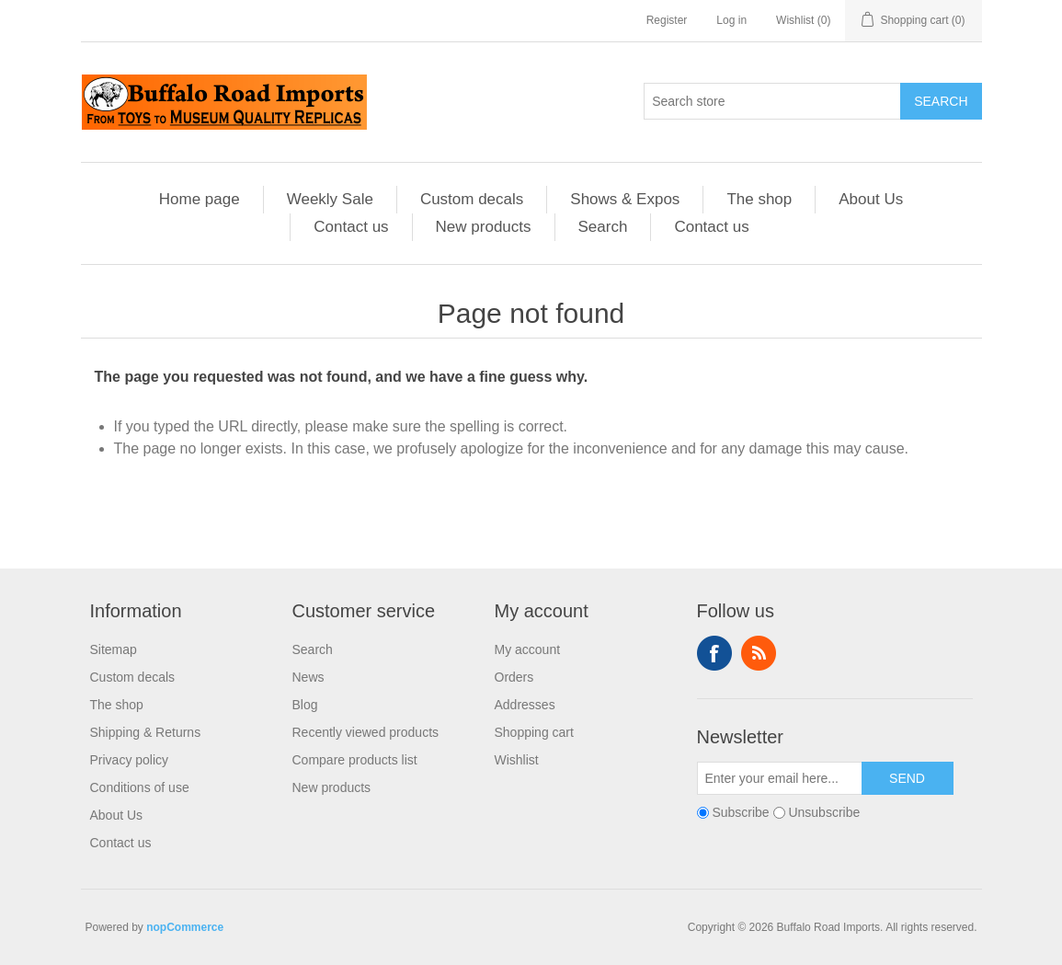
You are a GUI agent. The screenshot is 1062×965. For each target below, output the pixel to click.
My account (528, 649)
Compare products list (354, 759)
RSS (758, 653)
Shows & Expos (624, 199)
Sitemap (113, 649)
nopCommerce (184, 927)
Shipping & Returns (145, 732)
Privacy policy (129, 759)
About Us (871, 199)
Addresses (525, 704)
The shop (759, 199)
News (308, 677)
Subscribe (740, 812)
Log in (731, 20)
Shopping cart (534, 732)
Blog (305, 704)
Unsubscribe (824, 812)
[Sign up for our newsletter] (779, 778)
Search (940, 101)
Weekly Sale (330, 199)
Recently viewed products (366, 732)
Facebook (714, 653)
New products (483, 227)
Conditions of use (139, 787)
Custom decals (471, 199)
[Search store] (772, 101)
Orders (514, 677)
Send (907, 778)
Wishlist (517, 759)
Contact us (351, 227)
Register (667, 20)
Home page (199, 199)
